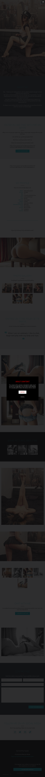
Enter (22, 392)
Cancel (22, 397)
